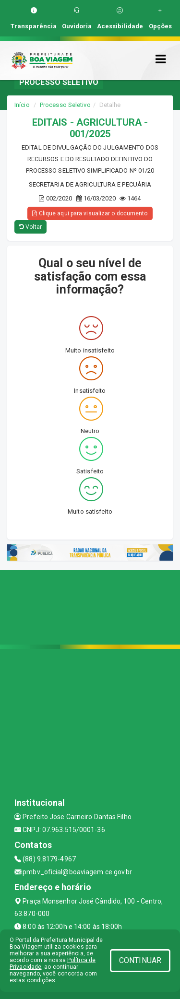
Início (22, 104)
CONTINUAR (140, 960)
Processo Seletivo (65, 104)
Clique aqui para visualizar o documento (89, 213)
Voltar (30, 226)
